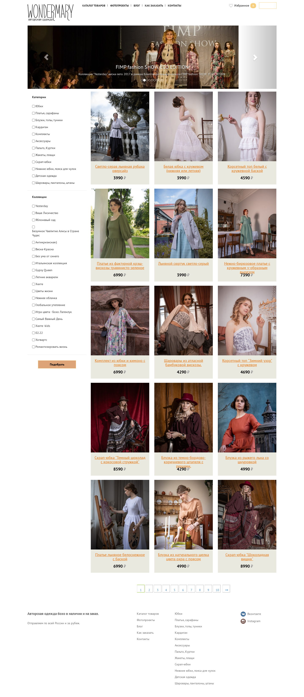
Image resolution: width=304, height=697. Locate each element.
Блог (137, 5)
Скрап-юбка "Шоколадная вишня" (247, 557)
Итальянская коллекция (51, 263)
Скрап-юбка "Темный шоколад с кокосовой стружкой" (120, 460)
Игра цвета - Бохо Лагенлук (53, 312)
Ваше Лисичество (46, 213)
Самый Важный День (49, 319)
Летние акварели (46, 277)
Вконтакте (254, 614)
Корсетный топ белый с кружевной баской (247, 168)
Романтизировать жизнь (51, 347)
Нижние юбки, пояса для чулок (55, 169)
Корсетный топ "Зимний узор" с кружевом (247, 363)
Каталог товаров (93, 5)
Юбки (39, 106)
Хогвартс (41, 340)
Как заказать (154, 5)
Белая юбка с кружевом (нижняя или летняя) (184, 168)
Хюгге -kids (42, 326)
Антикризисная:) (46, 242)
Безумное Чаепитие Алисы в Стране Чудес (55, 233)
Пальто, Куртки (45, 148)
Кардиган (41, 127)
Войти (269, 5)
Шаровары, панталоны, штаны (55, 183)
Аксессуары (42, 141)
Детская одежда (46, 176)
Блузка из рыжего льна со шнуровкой (247, 460)
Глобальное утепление (50, 305)
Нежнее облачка (46, 298)
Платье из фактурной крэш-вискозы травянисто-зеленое (120, 265)
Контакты (174, 5)
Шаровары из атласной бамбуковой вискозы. (183, 363)
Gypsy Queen (43, 270)
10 (217, 590)
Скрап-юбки (43, 162)
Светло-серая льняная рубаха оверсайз (120, 168)
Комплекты (42, 134)
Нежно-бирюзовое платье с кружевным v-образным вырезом (247, 267)
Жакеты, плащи (45, 155)
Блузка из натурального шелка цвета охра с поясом (183, 557)
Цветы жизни (44, 291)
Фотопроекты (119, 5)
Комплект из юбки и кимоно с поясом (120, 363)
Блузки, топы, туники (49, 120)
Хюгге (39, 284)
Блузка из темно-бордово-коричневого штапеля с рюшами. (183, 462)
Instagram (253, 621)
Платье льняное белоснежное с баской (120, 557)
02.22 (39, 333)
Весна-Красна (44, 249)
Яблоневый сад (45, 220)
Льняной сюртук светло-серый (183, 263)
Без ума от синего (47, 256)
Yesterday (41, 206)
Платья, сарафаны (47, 113)
